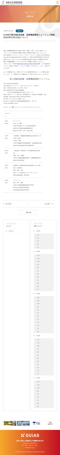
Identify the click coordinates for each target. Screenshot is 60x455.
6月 (38, 274)
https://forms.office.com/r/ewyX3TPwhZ (27, 63)
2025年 (38, 251)
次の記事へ (47, 204)
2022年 (38, 378)
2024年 (38, 293)
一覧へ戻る (28, 212)
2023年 (38, 335)
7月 (38, 270)
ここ (11, 107)
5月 (38, 235)
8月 (38, 267)
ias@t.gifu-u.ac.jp (30, 447)
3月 (38, 241)
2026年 (38, 231)
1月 (38, 247)
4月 (38, 238)
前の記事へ (9, 204)
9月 (38, 264)
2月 (38, 244)
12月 (38, 255)
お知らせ (11, 231)
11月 (38, 258)
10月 (38, 261)
